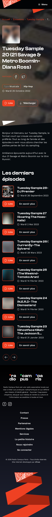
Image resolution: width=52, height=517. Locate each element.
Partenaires (25, 423)
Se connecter (25, 450)
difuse (37, 462)
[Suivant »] (14, 357)
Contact (25, 412)
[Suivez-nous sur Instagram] (10, 404)
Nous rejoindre (25, 444)
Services (26, 434)
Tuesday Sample (35, 19)
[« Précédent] (6, 357)
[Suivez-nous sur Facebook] (4, 404)
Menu (42, 4)
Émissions (18, 19)
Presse (26, 418)
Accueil (6, 19)
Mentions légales (25, 428)
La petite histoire (26, 439)
